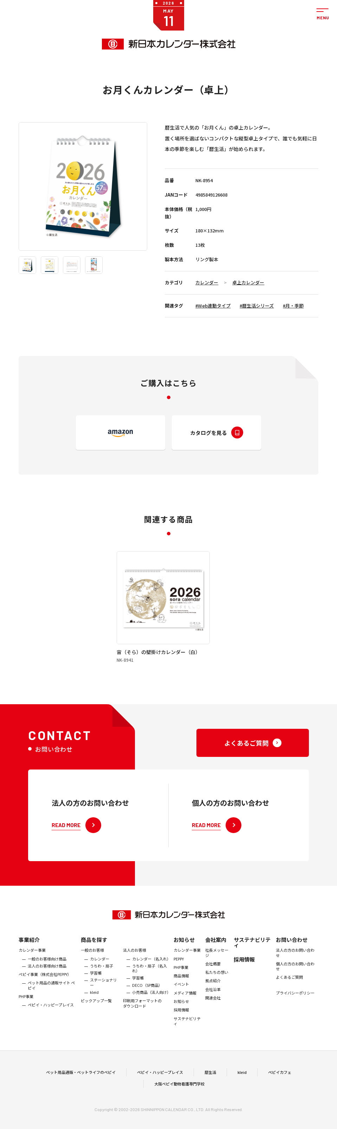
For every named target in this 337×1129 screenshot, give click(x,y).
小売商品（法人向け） (151, 1013)
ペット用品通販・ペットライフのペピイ (81, 1082)
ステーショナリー (103, 1003)
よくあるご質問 (289, 998)
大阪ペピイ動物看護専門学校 (179, 1094)
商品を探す (94, 960)
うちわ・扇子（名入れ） (149, 989)
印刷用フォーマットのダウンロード (142, 1024)
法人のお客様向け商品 (47, 986)
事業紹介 (29, 960)
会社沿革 (213, 1010)
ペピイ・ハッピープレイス (51, 1025)
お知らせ (184, 960)
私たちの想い (216, 993)
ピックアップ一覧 (96, 1021)
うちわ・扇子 (101, 986)
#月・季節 (293, 305)
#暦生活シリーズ (257, 305)
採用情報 (181, 1030)
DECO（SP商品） (147, 1005)
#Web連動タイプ (213, 305)
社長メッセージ (216, 974)
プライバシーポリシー (295, 1013)
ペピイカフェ (279, 1082)
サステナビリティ (187, 1042)
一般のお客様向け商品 (47, 979)
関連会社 (213, 1018)
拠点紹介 (213, 1001)
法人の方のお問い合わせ (295, 974)
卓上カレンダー (248, 282)
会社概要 (213, 984)
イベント (181, 1005)
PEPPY (179, 979)
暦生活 (210, 1082)
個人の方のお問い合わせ (295, 987)
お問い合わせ (291, 960)
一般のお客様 (92, 971)
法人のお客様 (134, 971)
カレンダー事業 (32, 971)
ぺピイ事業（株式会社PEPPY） (45, 995)
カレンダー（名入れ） (151, 979)
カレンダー (206, 282)
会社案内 (215, 960)
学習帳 (96, 993)
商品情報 (181, 996)
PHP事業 (26, 1017)
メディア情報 (185, 1013)
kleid (94, 1013)
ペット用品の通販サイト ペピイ (51, 1006)
